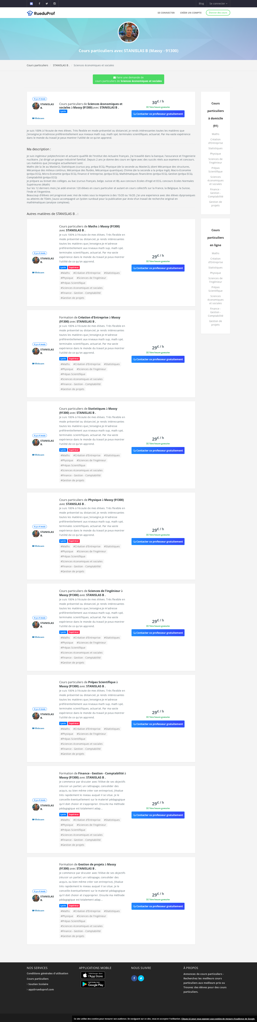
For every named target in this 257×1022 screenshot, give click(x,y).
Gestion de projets (215, 203)
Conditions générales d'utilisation (47, 973)
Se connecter (166, 12)
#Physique (67, 278)
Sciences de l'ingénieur (215, 160)
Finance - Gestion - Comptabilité (215, 193)
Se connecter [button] (218, 3)
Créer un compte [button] (190, 12)
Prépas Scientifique (215, 169)
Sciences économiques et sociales (216, 180)
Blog (201, 3)
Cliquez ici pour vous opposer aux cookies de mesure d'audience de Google (218, 1018)
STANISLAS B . (61, 65)
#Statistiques (112, 273)
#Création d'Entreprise (86, 273)
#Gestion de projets (72, 298)
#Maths (65, 273)
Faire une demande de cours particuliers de (128, 79)
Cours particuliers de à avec (90, 105)
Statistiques (215, 148)
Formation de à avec (89, 319)
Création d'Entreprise (215, 141)
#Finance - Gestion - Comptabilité (81, 293)
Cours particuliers (37, 65)
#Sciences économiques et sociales (82, 288)
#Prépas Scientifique (73, 283)
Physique (215, 153)
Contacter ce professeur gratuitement (158, 113)
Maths (215, 134)
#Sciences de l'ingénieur (91, 278)
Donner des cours (218, 12)
